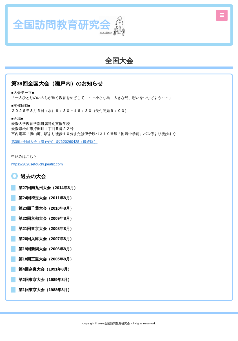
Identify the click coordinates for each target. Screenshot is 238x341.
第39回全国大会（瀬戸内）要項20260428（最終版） (54, 142)
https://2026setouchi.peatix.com (37, 164)
